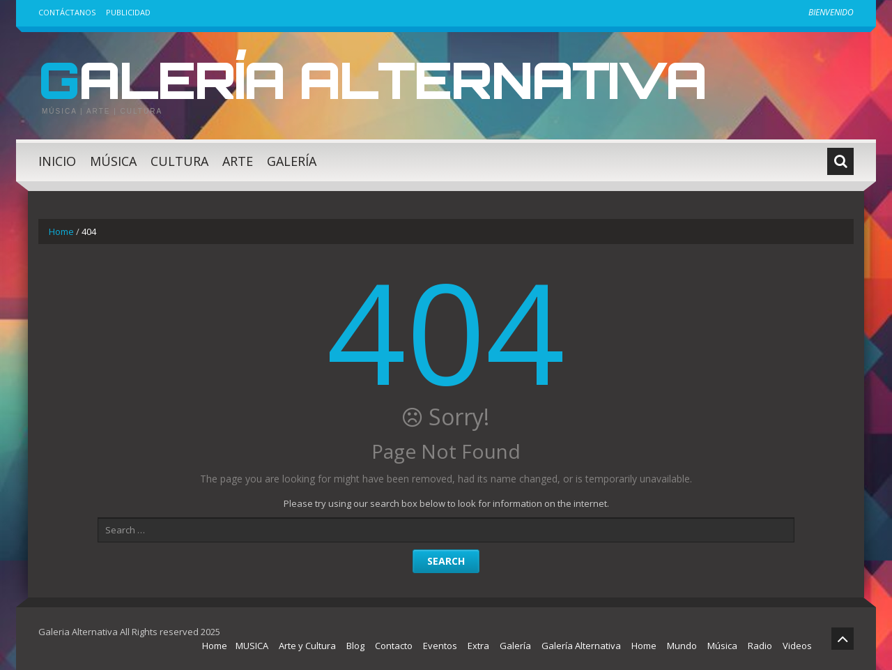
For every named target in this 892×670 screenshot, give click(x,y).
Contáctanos (66, 12)
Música (113, 161)
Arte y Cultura (307, 645)
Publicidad (128, 12)
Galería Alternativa (372, 79)
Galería (291, 161)
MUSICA (252, 645)
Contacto (394, 645)
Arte (237, 161)
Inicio (57, 161)
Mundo (682, 645)
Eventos (440, 645)
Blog (355, 645)
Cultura (179, 161)
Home (61, 231)
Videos (797, 645)
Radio (760, 645)
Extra (478, 645)
